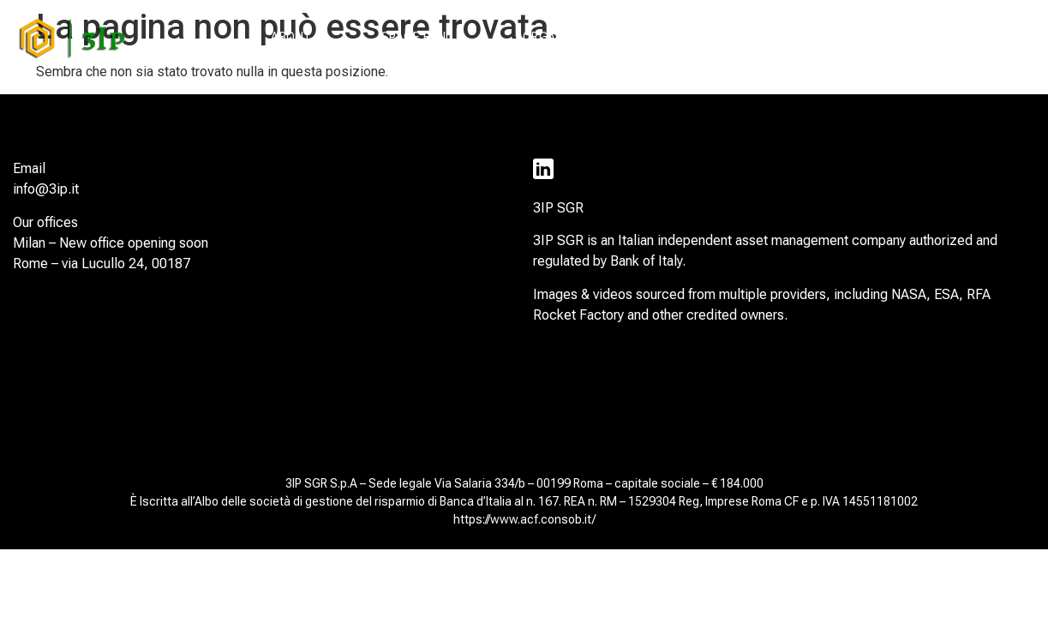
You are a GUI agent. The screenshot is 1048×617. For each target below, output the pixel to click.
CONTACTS (971, 37)
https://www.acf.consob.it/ (524, 519)
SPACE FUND (417, 37)
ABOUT (292, 37)
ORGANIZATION (567, 37)
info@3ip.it (46, 189)
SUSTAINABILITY (728, 37)
